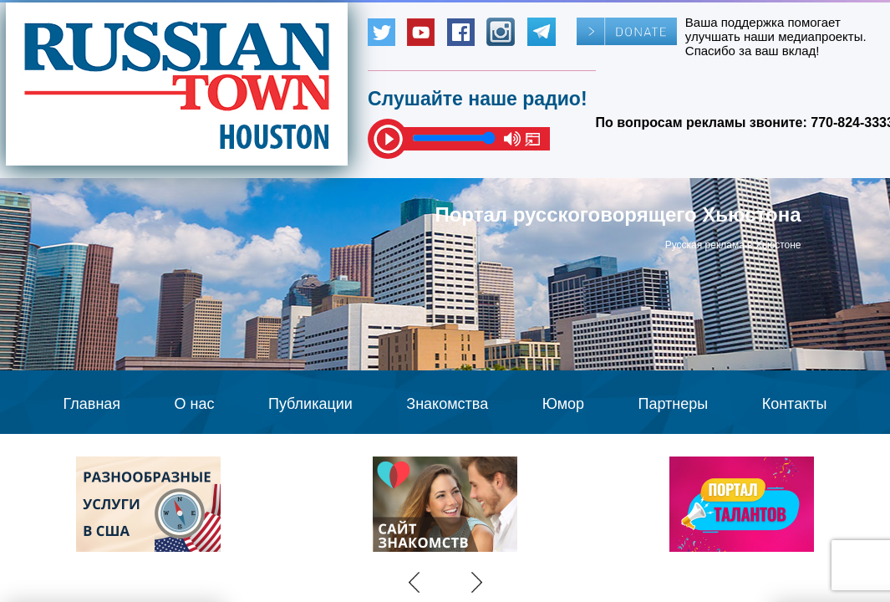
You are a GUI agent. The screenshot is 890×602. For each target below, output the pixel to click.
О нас (195, 403)
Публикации (310, 403)
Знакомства (447, 403)
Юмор (563, 403)
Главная (92, 403)
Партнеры (673, 403)
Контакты (794, 403)
